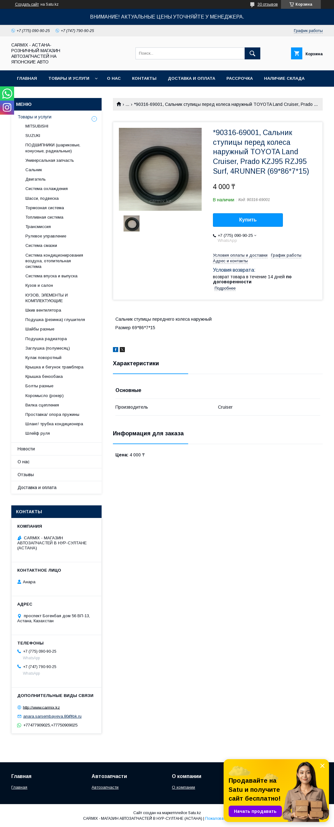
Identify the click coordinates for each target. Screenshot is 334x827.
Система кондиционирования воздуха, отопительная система (54, 261)
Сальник (33, 169)
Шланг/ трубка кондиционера (54, 424)
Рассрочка (239, 78)
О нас (114, 78)
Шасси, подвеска (42, 198)
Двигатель (35, 179)
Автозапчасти (105, 787)
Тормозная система (44, 207)
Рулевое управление (45, 236)
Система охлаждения (46, 188)
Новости (26, 448)
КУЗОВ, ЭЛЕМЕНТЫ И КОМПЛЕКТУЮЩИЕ (46, 298)
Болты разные (39, 386)
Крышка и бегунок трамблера (54, 367)
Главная (27, 78)
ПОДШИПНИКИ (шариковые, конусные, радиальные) (52, 148)
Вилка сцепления (42, 405)
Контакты (144, 78)
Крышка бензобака (44, 376)
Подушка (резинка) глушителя (55, 319)
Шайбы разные (39, 329)
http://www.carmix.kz (41, 707)
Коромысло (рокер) (44, 395)
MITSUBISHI (36, 126)
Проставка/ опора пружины (52, 414)
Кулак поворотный (43, 357)
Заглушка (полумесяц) (47, 348)
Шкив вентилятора (43, 310)
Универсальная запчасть (49, 160)
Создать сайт (27, 4)
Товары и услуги (68, 78)
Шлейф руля (37, 433)
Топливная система (44, 217)
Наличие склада (284, 78)
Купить (248, 219)
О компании (183, 787)
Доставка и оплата (191, 78)
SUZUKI (32, 135)
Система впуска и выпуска (51, 276)
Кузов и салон (39, 285)
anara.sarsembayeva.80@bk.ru (52, 716)
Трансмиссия (38, 226)
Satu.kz (194, 813)
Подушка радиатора (46, 338)
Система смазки (41, 245)
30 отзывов (267, 4)
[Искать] (252, 53)
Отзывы (26, 474)
